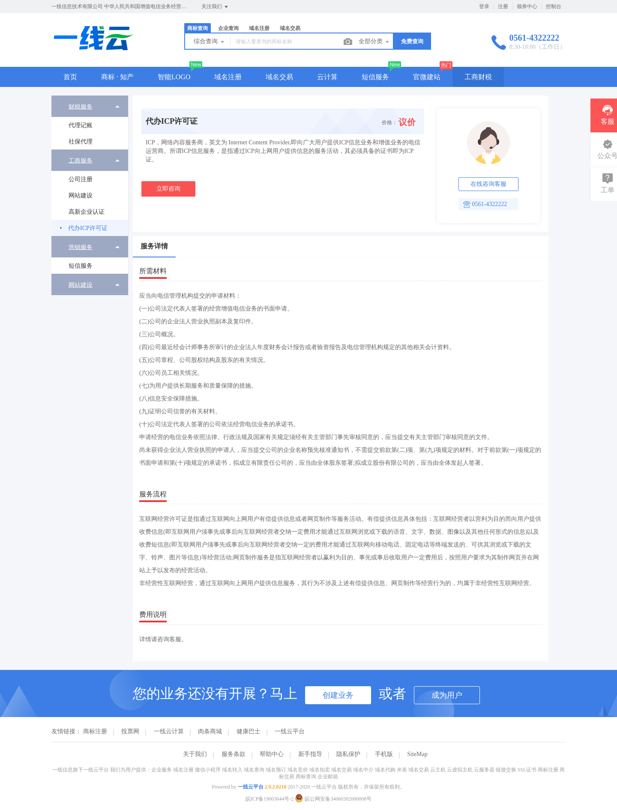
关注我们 (215, 6)
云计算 (327, 77)
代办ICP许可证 (88, 228)
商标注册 (95, 731)
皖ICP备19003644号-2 (270, 799)
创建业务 (338, 695)
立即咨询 (168, 188)
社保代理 (81, 141)
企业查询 (228, 28)
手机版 (384, 754)
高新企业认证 (87, 212)
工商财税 (478, 77)
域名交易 (290, 28)
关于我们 (195, 754)
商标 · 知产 (117, 77)
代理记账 (81, 125)
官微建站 (426, 77)
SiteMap (417, 754)
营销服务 (81, 247)
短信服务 (375, 77)
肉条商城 (210, 731)
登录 (484, 6)
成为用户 (446, 695)
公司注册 (81, 179)
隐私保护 (348, 754)
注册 (503, 6)
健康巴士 (249, 731)
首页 (70, 77)
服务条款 (234, 754)
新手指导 (310, 754)
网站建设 (81, 195)
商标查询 (197, 28)
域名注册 (259, 28)
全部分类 (374, 42)
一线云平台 (290, 731)
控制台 (553, 6)
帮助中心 (272, 754)
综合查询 (209, 42)
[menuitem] (89, 122)
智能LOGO (174, 77)
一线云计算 (169, 731)
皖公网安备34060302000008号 (333, 799)
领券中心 (527, 6)
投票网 (130, 731)
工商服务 (81, 160)
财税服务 (81, 106)
